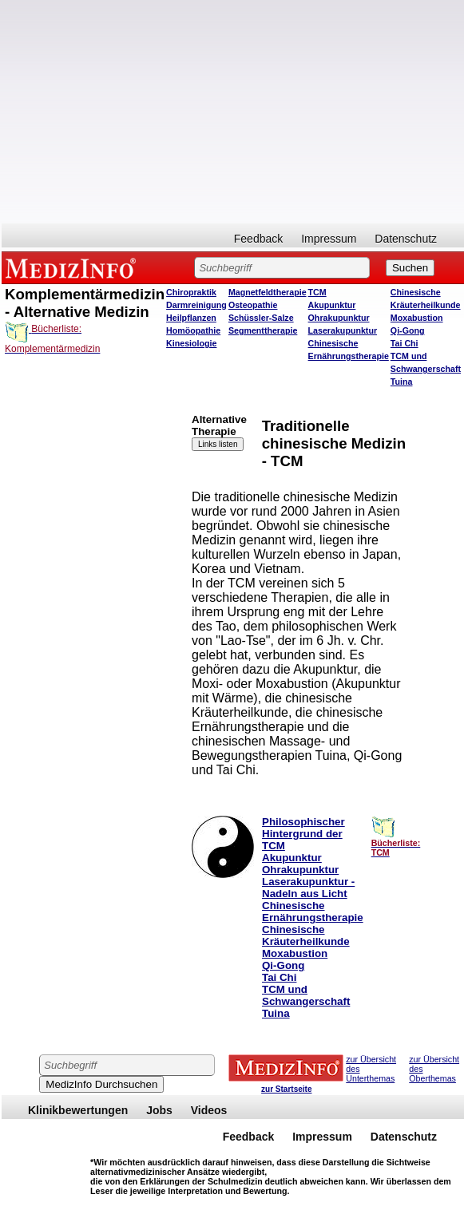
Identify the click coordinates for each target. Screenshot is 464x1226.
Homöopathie (193, 330)
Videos (209, 1110)
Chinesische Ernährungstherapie (312, 911)
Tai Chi (404, 343)
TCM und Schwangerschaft (306, 995)
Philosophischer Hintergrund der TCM (303, 834)
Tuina (402, 381)
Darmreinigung (196, 305)
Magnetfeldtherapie (267, 292)
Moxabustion (417, 317)
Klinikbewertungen (78, 1110)
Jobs (159, 1110)
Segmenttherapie (262, 330)
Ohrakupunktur (339, 317)
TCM (317, 292)
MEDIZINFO (73, 267)
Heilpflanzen (191, 317)
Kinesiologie (191, 343)
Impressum (328, 238)
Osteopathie (253, 305)
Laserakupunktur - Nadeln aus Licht (308, 888)
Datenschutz (406, 238)
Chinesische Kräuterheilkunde (306, 935)
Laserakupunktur (342, 330)
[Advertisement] (75, 530)
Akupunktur (332, 305)
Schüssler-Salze (261, 317)
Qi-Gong (408, 330)
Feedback (258, 238)
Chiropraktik (191, 292)
